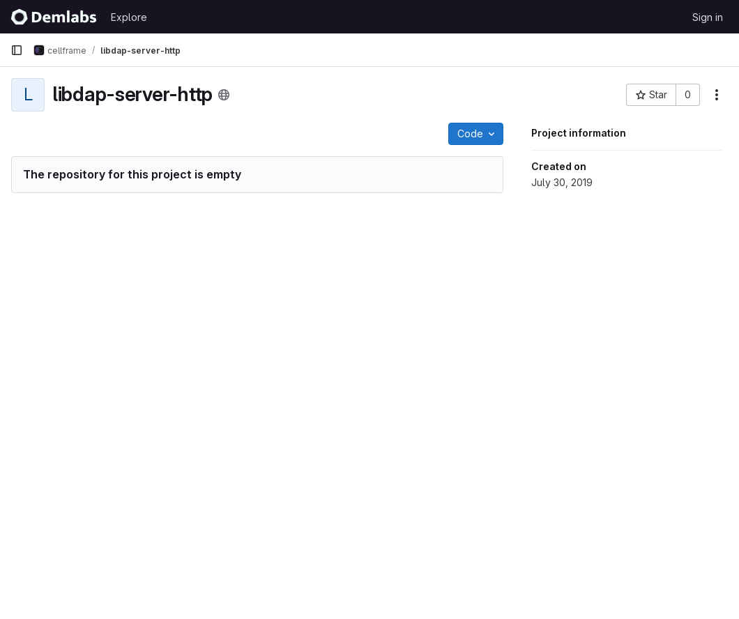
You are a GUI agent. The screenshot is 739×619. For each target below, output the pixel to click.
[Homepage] (54, 17)
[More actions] (717, 95)
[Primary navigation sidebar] (17, 50)
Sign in (707, 17)
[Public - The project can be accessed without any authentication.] (223, 94)
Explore (129, 17)
